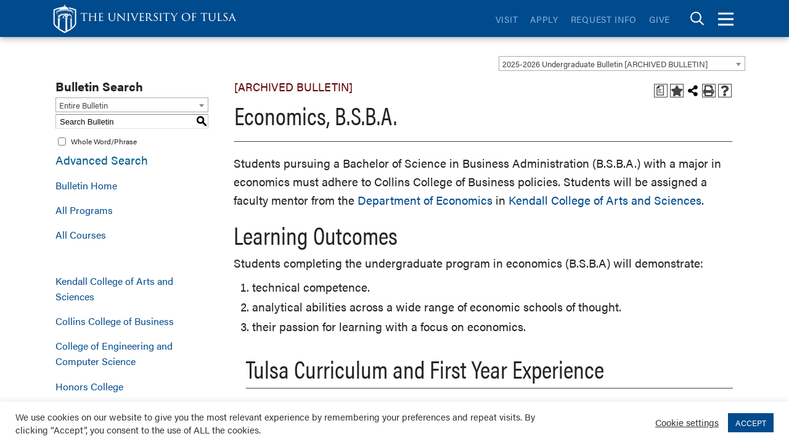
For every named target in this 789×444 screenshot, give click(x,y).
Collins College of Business (114, 321)
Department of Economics (425, 200)
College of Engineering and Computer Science (114, 353)
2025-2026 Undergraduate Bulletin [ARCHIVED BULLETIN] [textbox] (605, 64)
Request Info (604, 19)
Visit (507, 19)
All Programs (84, 210)
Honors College (89, 386)
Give (659, 19)
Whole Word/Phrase (104, 141)
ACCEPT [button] (750, 423)
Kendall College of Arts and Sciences (114, 288)
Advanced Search (101, 160)
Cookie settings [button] (687, 422)
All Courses (80, 235)
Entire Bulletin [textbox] (83, 105)
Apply (544, 19)
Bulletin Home (86, 185)
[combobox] (622, 63)
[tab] (697, 19)
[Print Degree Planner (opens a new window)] (661, 90)
